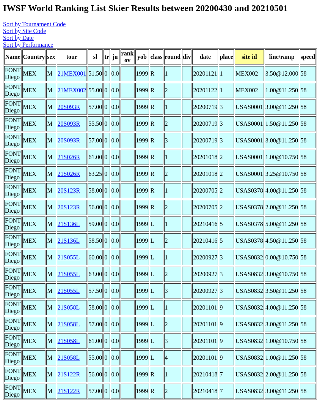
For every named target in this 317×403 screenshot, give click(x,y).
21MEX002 (72, 90)
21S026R (69, 157)
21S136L (69, 224)
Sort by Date (18, 38)
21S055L (69, 257)
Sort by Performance (28, 44)
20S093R (69, 107)
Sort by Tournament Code (34, 24)
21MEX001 (72, 73)
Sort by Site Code (24, 31)
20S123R (69, 190)
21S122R (69, 374)
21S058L (69, 307)
